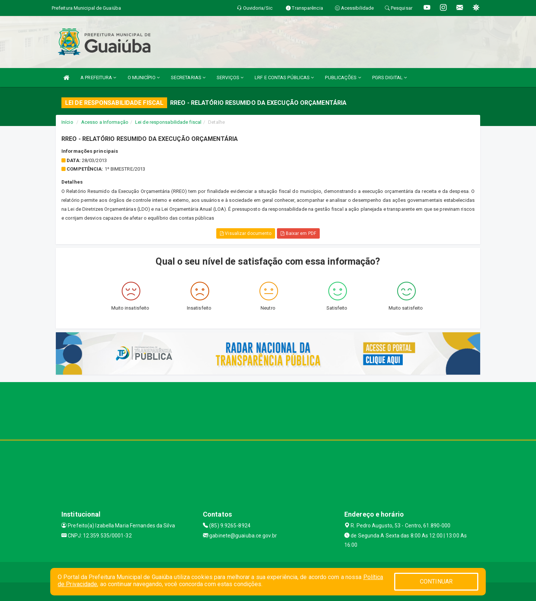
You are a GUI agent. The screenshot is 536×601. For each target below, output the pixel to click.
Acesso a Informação (104, 122)
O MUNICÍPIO (144, 77)
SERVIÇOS (230, 77)
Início (67, 122)
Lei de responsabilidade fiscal (168, 122)
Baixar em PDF (298, 233)
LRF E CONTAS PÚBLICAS (284, 77)
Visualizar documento (245, 233)
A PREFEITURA (98, 77)
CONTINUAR (436, 581)
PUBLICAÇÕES (343, 77)
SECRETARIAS (188, 77)
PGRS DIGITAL (389, 77)
